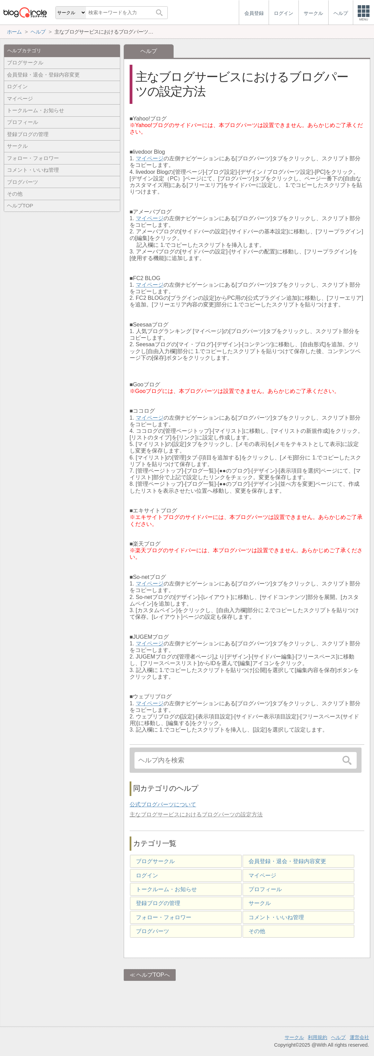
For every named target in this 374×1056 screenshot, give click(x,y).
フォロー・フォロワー (163, 917)
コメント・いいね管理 (276, 917)
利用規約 (317, 1037)
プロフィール (265, 889)
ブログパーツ (152, 931)
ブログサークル (155, 861)
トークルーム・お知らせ (166, 889)
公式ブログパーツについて (163, 804)
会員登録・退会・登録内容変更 (287, 861)
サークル (260, 903)
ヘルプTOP (20, 205)
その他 (257, 931)
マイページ (150, 158)
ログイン (147, 875)
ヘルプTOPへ (153, 975)
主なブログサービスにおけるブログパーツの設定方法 (196, 814)
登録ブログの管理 (158, 903)
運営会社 (359, 1037)
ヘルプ (338, 1037)
